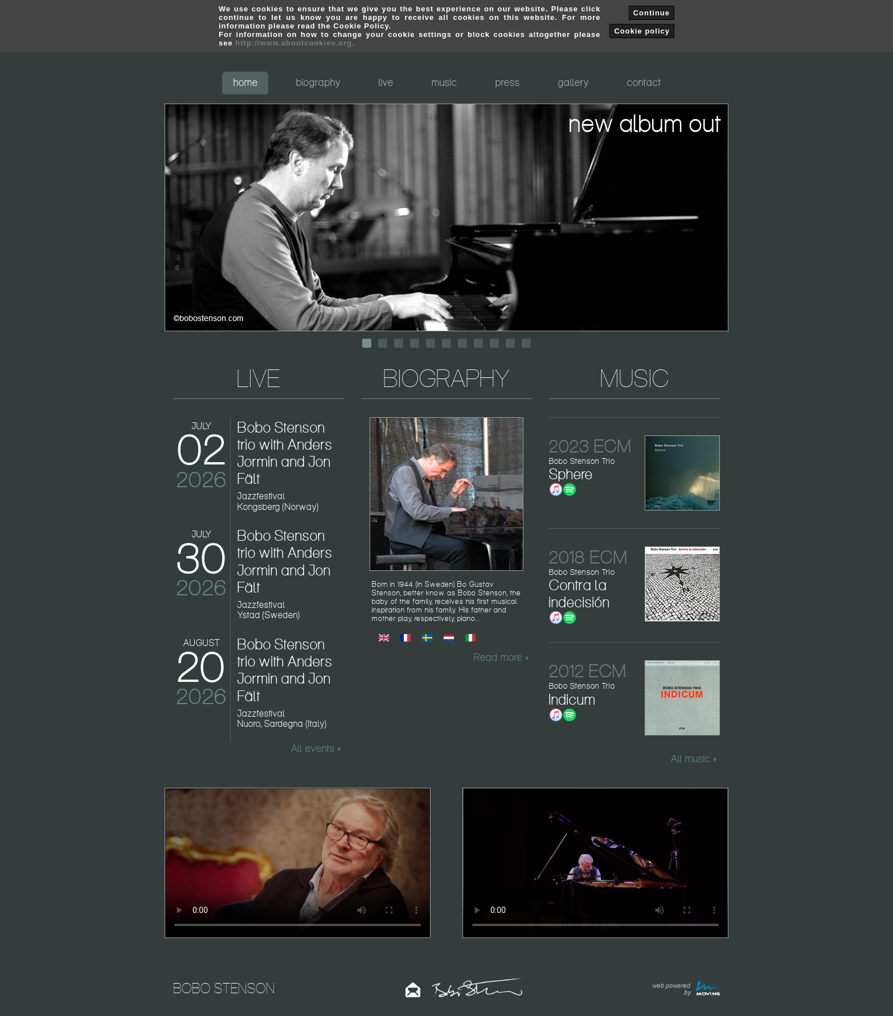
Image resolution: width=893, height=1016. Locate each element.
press (507, 82)
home (246, 82)
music (444, 82)
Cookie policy (642, 31)
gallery (573, 82)
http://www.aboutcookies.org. (295, 43)
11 (526, 343)
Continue (651, 13)
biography (318, 82)
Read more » (501, 657)
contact (644, 82)
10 (510, 343)
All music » (693, 758)
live (386, 82)
